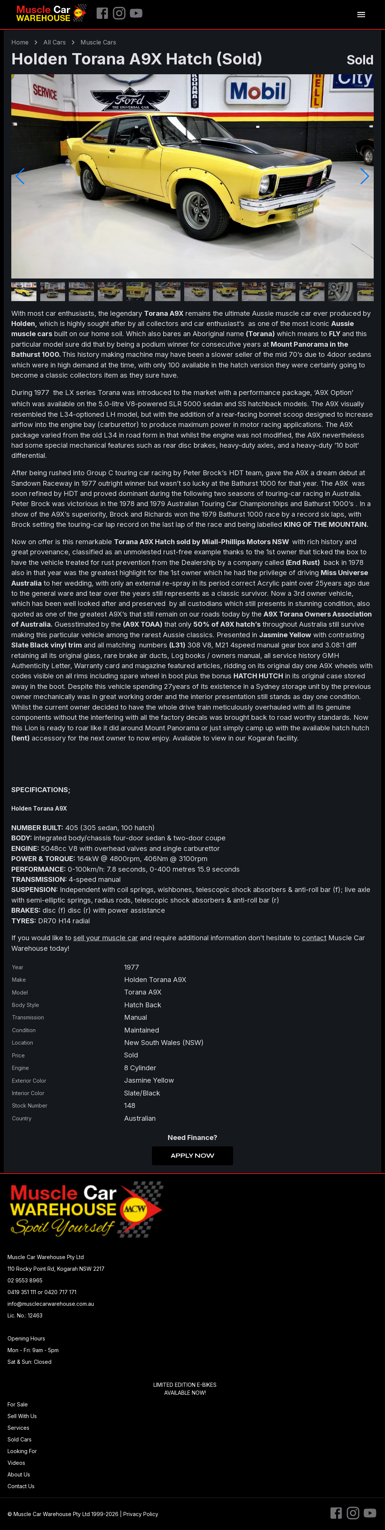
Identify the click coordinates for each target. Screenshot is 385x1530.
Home (20, 42)
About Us (19, 1474)
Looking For (22, 1451)
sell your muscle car (105, 937)
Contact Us (21, 1486)
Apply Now (192, 1155)
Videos (16, 1463)
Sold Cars (20, 1439)
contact (314, 937)
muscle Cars (98, 42)
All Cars (54, 42)
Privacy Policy (140, 1514)
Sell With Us (22, 1416)
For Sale (18, 1404)
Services (18, 1427)
